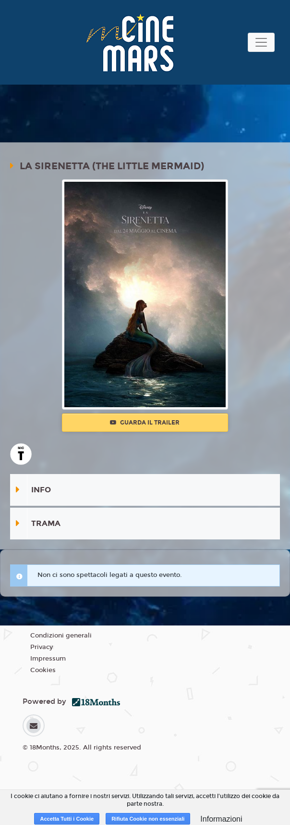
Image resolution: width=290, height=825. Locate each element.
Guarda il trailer (145, 422)
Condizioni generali (61, 635)
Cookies (43, 670)
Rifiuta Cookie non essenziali (147, 819)
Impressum (48, 658)
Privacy (41, 647)
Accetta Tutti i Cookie (67, 819)
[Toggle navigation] (261, 42)
